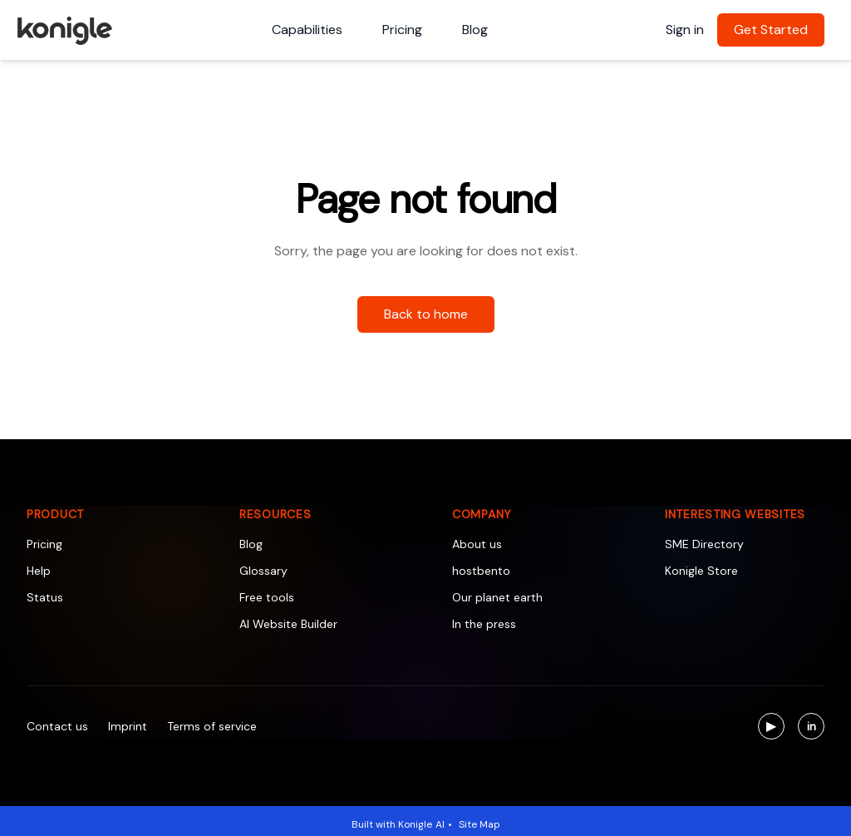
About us (477, 544)
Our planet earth (497, 597)
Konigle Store (701, 570)
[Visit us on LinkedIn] (811, 726)
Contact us (57, 726)
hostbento (481, 570)
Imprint (127, 726)
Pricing (402, 29)
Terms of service (212, 726)
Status (45, 597)
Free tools (266, 597)
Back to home (426, 314)
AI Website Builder (288, 623)
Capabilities (307, 29)
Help (39, 570)
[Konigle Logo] (63, 30)
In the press (484, 623)
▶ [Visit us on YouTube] (775, 728)
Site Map (479, 824)
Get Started (771, 29)
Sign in (685, 29)
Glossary (263, 570)
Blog (475, 29)
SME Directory (704, 544)
